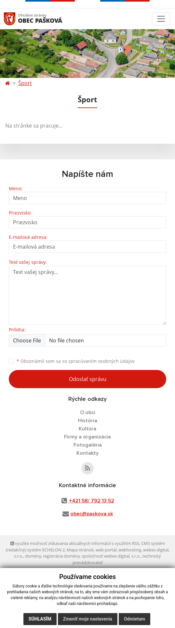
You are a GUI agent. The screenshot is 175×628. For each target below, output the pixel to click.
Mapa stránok (80, 550)
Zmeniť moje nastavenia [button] (87, 619)
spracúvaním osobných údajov (101, 361)
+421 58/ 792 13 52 (91, 500)
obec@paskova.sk (91, 513)
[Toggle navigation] (161, 18)
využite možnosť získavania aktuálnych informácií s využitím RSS (74, 543)
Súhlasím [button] (40, 619)
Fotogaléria (88, 445)
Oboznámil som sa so (76, 361)
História (87, 420)
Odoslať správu (87, 379)
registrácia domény (61, 556)
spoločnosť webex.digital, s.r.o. (111, 556)
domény (33, 556)
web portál (106, 550)
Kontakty (87, 453)
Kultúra (87, 428)
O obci (87, 412)
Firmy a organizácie (87, 436)
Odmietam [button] (134, 619)
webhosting (129, 550)
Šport (25, 83)
